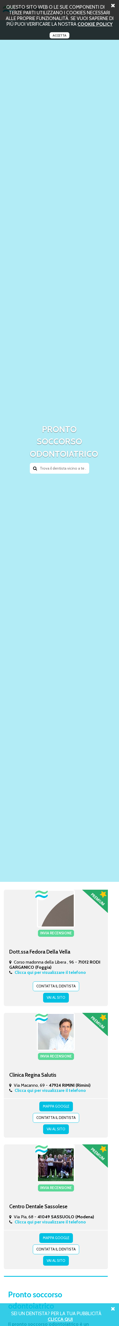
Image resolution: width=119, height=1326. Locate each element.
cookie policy (95, 24)
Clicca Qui (60, 1319)
